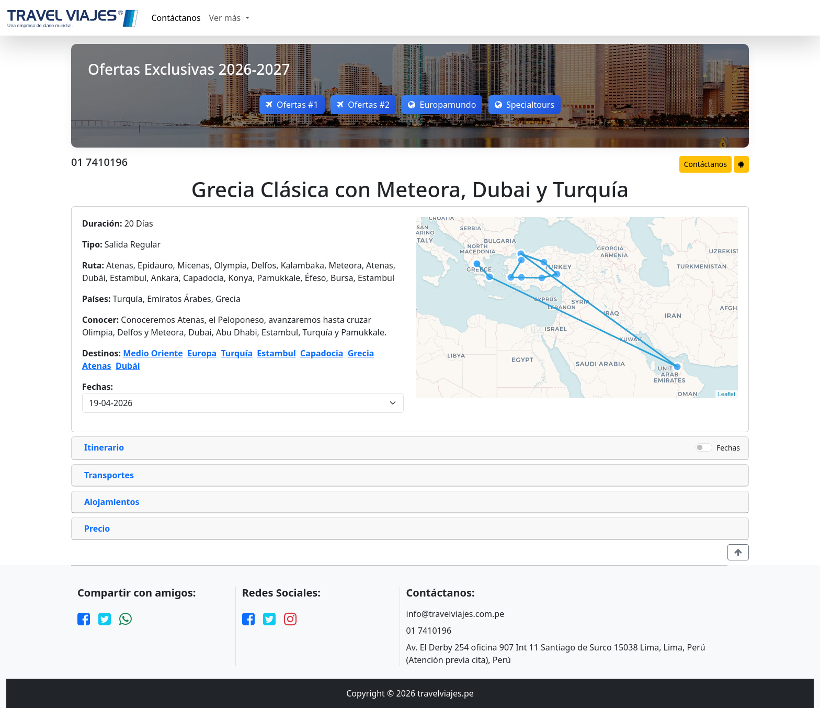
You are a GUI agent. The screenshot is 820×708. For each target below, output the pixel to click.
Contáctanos (176, 18)
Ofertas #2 (362, 104)
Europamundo (443, 104)
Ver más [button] (226, 18)
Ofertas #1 (288, 104)
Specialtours (528, 104)
